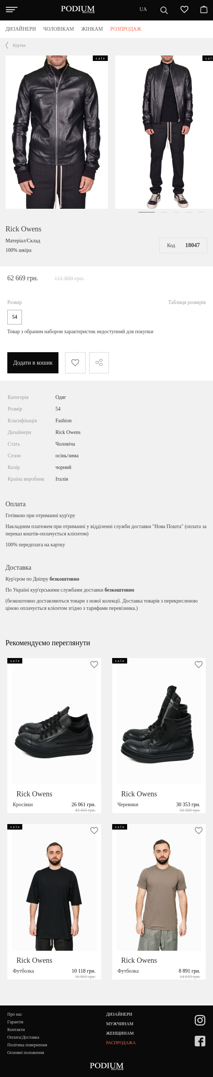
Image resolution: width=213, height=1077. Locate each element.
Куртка (19, 45)
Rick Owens (23, 229)
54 (14, 317)
